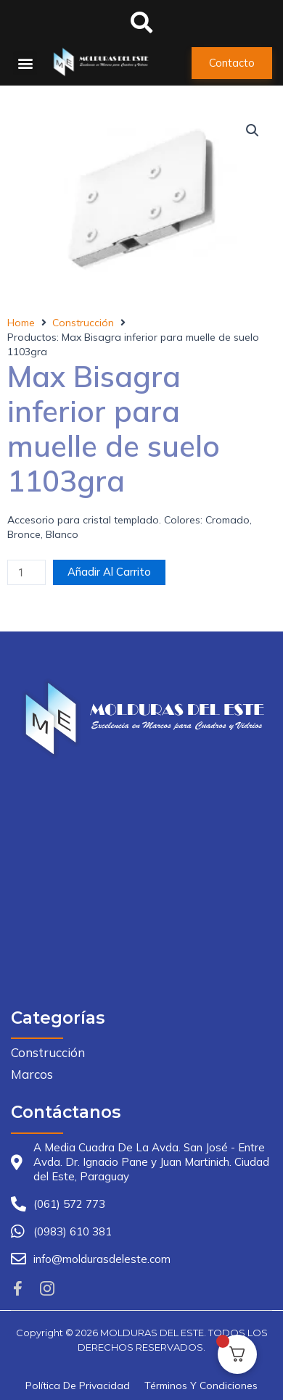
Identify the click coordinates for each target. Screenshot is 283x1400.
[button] (25, 63)
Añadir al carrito (109, 572)
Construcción (83, 322)
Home (21, 322)
